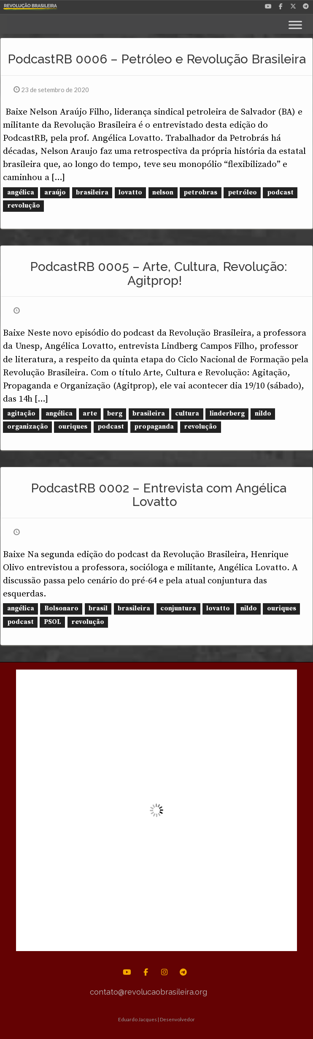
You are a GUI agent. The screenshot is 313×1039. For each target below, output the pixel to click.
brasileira (92, 193)
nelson (162, 193)
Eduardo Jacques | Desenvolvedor (156, 1019)
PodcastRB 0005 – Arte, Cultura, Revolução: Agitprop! (158, 273)
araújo (55, 193)
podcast (280, 193)
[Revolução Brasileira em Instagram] (164, 972)
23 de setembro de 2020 (51, 89)
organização (27, 427)
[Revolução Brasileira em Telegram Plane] (306, 5)
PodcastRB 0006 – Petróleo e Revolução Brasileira (157, 59)
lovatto (130, 193)
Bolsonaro (61, 609)
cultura (187, 414)
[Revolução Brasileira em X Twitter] (293, 5)
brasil (98, 609)
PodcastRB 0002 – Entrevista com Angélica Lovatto (158, 495)
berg (114, 414)
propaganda (154, 427)
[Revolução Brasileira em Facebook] (281, 5)
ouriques (72, 427)
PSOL (52, 622)
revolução (23, 206)
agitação (21, 414)
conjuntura (178, 609)
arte (90, 414)
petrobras (200, 193)
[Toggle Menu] (295, 25)
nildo (263, 414)
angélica (20, 193)
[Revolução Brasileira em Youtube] (268, 5)
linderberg (227, 414)
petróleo (242, 193)
